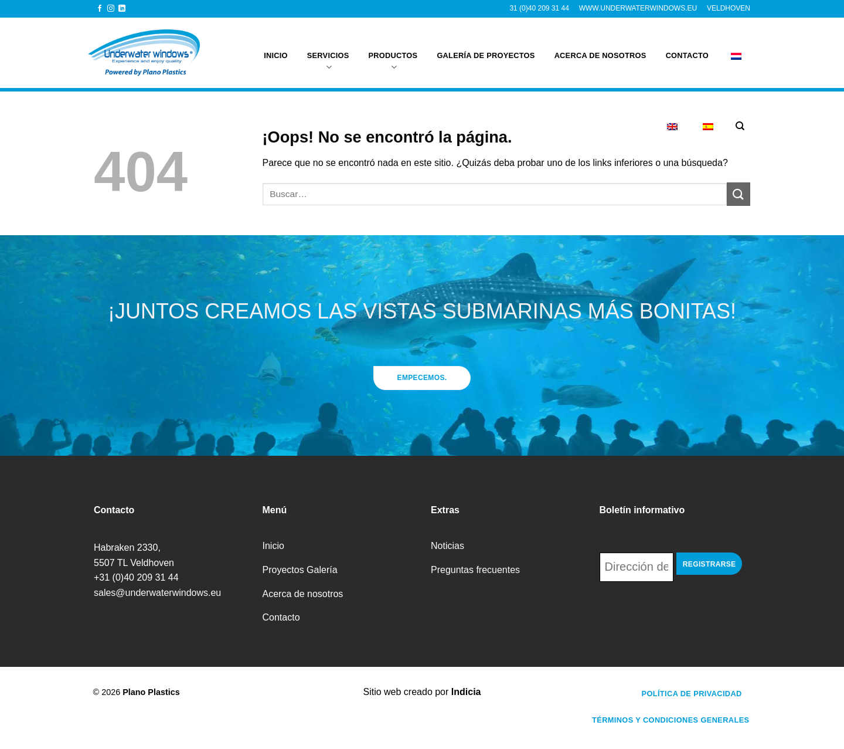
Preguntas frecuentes (475, 570)
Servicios (328, 55)
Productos (393, 55)
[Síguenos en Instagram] (110, 9)
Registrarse (709, 564)
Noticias (447, 546)
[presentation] (689, 614)
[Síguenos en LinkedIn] (121, 9)
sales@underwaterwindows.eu (157, 593)
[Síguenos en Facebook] (99, 9)
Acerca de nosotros (600, 49)
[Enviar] (738, 193)
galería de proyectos (486, 49)
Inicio (276, 49)
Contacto (687, 49)
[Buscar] (740, 126)
